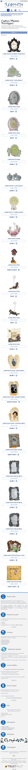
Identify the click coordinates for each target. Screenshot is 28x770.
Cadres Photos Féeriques (17, 15)
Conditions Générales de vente (8, 727)
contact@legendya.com (8, 606)
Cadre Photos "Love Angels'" (14, 185)
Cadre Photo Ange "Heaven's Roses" (14, 397)
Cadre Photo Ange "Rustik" (14, 449)
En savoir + (14, 626)
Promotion (14, 262)
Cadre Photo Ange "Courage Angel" (14, 423)
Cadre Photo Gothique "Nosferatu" (14, 53)
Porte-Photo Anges (14, 238)
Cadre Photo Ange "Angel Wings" (14, 370)
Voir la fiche (14, 56)
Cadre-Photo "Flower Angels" (14, 212)
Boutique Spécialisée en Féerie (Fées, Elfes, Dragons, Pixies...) (11, 13)
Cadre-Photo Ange (14, 106)
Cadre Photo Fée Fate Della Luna (14, 555)
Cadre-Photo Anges (14, 159)
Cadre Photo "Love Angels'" (14, 80)
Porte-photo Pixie (14, 265)
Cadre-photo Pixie (14, 344)
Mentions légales (5, 726)
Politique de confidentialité (7, 729)
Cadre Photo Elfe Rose (14, 581)
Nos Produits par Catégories (6, 15)
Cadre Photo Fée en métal (14, 476)
